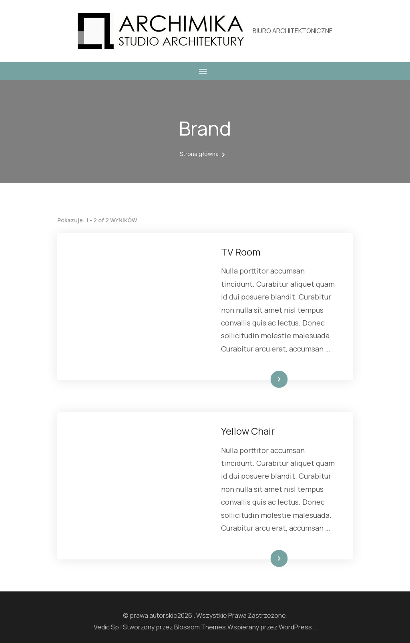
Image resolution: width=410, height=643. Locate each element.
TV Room (240, 251)
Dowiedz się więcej (260, 379)
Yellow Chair (248, 430)
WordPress (295, 627)
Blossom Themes (200, 627)
